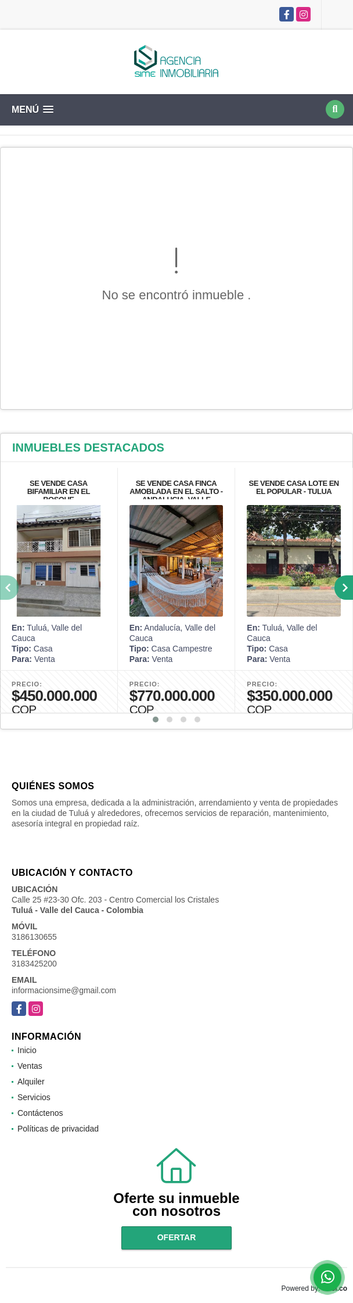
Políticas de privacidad (58, 1128)
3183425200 (34, 963)
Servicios (34, 1097)
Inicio (27, 1050)
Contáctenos (40, 1113)
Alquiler (31, 1081)
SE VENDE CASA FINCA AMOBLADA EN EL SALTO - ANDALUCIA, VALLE (175, 491)
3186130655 (34, 937)
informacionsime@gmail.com (64, 990)
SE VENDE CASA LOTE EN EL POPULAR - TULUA (294, 487)
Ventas (29, 1066)
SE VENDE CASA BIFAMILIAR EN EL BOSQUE (58, 491)
